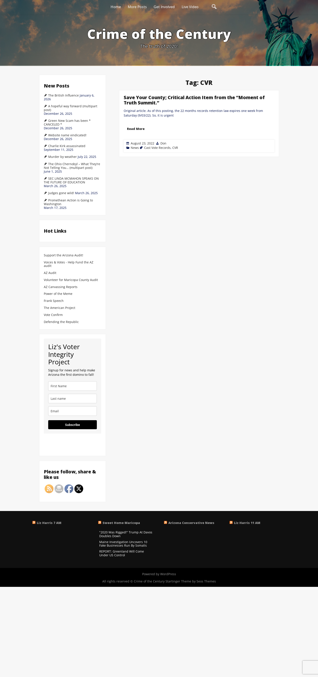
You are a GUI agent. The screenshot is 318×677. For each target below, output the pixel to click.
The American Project (59, 308)
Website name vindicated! (67, 135)
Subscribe (72, 425)
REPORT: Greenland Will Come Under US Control (121, 553)
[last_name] (72, 398)
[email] (72, 411)
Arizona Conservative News (191, 523)
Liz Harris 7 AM (49, 523)
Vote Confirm (53, 315)
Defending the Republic (61, 322)
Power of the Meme (58, 294)
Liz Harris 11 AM (247, 523)
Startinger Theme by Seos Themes (190, 581)
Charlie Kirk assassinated (66, 146)
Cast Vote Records (157, 148)
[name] (72, 386)
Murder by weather (62, 157)
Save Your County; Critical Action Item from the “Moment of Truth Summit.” (194, 100)
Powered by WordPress (159, 574)
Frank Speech (54, 301)
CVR (175, 148)
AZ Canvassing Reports (60, 287)
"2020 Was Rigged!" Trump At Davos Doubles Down (125, 534)
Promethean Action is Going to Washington (68, 202)
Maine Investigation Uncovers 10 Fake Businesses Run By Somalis (123, 544)
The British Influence (63, 95)
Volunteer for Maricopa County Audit (71, 280)
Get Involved (164, 6)
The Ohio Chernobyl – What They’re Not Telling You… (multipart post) (72, 166)
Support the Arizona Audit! (63, 255)
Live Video (190, 6)
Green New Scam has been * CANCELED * (67, 122)
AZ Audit (50, 273)
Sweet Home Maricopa (121, 523)
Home (115, 6)
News (135, 148)
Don (163, 143)
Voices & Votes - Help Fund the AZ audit (68, 264)
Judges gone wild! (61, 193)
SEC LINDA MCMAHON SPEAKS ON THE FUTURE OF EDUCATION (71, 180)
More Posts (137, 6)
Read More (136, 129)
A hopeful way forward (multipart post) (70, 108)
